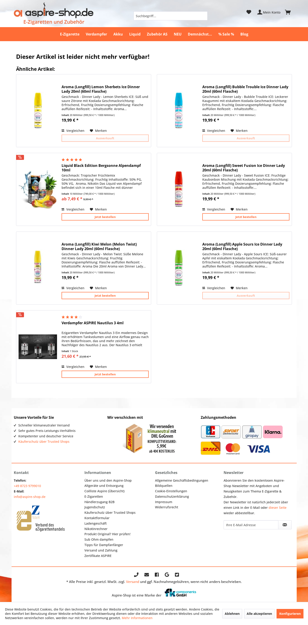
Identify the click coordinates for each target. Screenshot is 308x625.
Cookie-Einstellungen (171, 491)
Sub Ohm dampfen (98, 539)
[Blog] (244, 34)
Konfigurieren (290, 613)
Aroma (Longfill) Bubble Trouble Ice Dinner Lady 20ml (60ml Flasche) (245, 89)
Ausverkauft (105, 138)
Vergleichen (73, 130)
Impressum (163, 502)
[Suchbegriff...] (171, 15)
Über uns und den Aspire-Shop (108, 480)
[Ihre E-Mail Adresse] (251, 524)
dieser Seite (278, 507)
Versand (132, 581)
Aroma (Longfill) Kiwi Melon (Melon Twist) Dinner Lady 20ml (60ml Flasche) (99, 246)
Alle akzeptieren (259, 613)
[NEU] (178, 34)
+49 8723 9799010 (27, 486)
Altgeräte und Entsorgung (104, 485)
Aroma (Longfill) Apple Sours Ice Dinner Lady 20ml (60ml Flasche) (242, 246)
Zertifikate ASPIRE (98, 556)
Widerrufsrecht (166, 507)
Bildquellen (163, 485)
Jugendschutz (94, 507)
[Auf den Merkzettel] (98, 130)
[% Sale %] (226, 34)
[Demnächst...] (200, 34)
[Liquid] (135, 34)
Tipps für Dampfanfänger (103, 545)
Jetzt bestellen (105, 217)
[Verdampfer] (96, 34)
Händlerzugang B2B (99, 502)
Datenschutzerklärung (172, 496)
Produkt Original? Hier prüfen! (107, 534)
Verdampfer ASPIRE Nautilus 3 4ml (93, 323)
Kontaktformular (97, 518)
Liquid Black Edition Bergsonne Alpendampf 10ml (101, 167)
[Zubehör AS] (157, 34)
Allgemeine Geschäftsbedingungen (181, 480)
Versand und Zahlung (100, 550)
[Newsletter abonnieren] (285, 524)
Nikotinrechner (95, 529)
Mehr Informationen (137, 618)
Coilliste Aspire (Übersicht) (104, 491)
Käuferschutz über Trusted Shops (43, 441)
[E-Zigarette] (70, 34)
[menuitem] (171, 15)
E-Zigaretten (93, 496)
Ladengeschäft (95, 523)
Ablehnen (232, 613)
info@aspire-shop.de (29, 497)
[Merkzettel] (248, 12)
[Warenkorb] (290, 12)
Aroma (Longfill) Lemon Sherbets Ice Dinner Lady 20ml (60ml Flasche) (101, 89)
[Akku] (118, 34)
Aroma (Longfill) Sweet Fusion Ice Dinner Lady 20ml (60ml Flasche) (243, 167)
